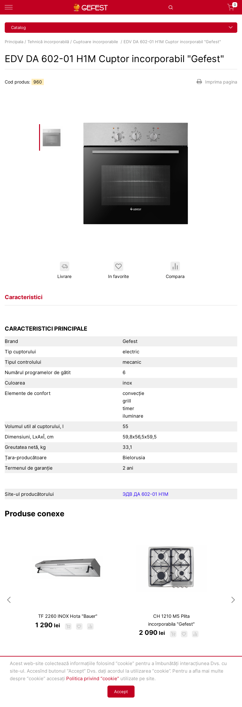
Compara (175, 270)
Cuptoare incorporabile (96, 41)
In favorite (118, 270)
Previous (9, 599)
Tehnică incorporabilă (48, 41)
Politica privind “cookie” (92, 678)
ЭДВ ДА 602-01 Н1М (145, 494)
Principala (14, 41)
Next (233, 599)
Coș (232, 7)
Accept (121, 691)
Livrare (64, 270)
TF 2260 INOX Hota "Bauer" (67, 616)
